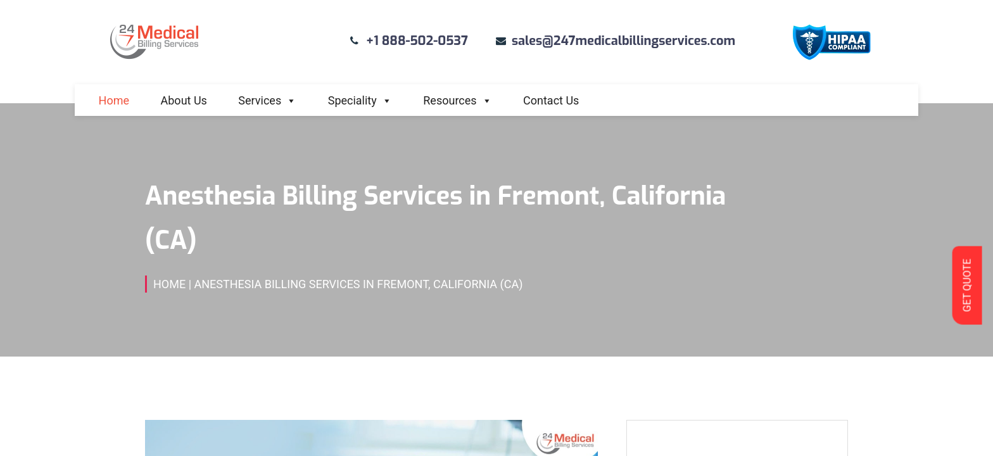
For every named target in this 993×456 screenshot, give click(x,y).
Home (114, 100)
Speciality (360, 100)
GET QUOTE (967, 285)
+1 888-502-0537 (417, 41)
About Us (184, 100)
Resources (457, 100)
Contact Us (551, 100)
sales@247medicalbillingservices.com (623, 41)
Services (267, 100)
